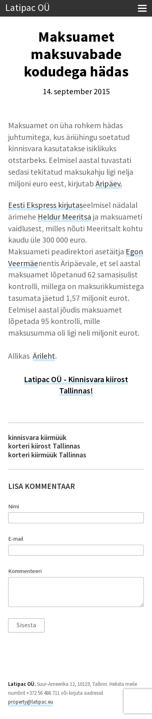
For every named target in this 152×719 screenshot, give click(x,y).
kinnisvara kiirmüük (37, 437)
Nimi (13, 506)
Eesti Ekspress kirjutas (45, 205)
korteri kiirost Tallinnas (44, 446)
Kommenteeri (25, 571)
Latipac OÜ (27, 8)
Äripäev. (109, 183)
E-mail (15, 538)
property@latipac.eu (30, 701)
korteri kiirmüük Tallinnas (47, 454)
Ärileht (44, 356)
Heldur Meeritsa (64, 217)
